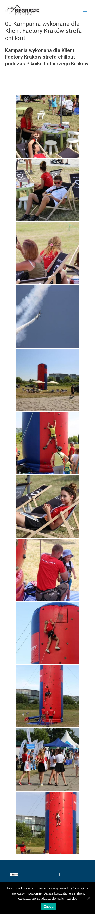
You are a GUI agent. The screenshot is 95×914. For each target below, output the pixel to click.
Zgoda (48, 906)
